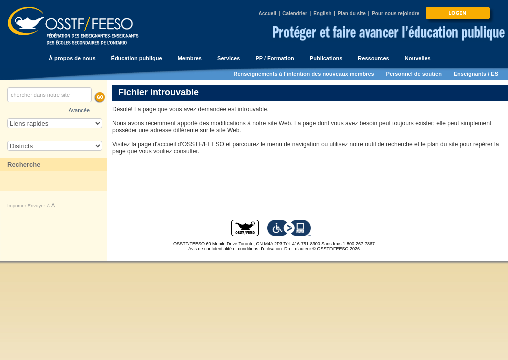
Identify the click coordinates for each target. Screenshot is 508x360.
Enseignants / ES (476, 74)
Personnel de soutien (414, 74)
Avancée (79, 111)
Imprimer (17, 205)
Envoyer (36, 205)
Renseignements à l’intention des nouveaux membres (304, 74)
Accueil (267, 13)
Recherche (23, 164)
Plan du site (352, 13)
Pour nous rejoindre (395, 13)
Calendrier (294, 13)
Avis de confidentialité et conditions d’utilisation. (235, 249)
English (322, 13)
